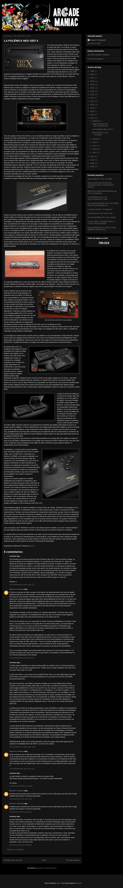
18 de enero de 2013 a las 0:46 (20, 812)
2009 (92, 163)
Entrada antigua (73, 860)
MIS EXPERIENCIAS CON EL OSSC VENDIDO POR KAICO (102, 229)
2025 (92, 74)
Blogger (79, 883)
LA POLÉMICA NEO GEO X (102, 129)
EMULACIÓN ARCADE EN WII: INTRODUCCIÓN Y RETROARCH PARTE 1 (101, 185)
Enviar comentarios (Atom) (46, 868)
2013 (92, 115)
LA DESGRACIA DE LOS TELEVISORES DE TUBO (98, 198)
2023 (92, 81)
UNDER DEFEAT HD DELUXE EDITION (100, 125)
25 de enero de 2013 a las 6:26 (20, 845)
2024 (92, 78)
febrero (95, 149)
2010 (92, 160)
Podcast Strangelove (95, 59)
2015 (92, 108)
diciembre (96, 121)
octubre (95, 139)
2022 (92, 84)
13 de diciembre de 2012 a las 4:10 (21, 658)
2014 (92, 111)
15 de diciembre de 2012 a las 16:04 (22, 747)
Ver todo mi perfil (94, 43)
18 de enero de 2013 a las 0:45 (20, 799)
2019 (92, 95)
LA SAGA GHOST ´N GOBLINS (100, 209)
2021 (92, 88)
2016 (92, 105)
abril (94, 142)
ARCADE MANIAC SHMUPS (99, 55)
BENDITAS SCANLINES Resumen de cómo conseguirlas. (102, 192)
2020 (92, 91)
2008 (92, 167)
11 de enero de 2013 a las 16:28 (20, 786)
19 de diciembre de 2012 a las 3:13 (21, 769)
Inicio (44, 860)
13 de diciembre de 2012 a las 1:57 (21, 585)
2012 (92, 118)
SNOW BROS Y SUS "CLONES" (100, 134)
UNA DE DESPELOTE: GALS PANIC (102, 217)
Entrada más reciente (13, 860)
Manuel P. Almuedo (16, 589)
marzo (95, 146)
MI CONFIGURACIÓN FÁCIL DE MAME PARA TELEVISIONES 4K (103, 204)
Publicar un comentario (15, 849)
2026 (92, 71)
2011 (92, 156)
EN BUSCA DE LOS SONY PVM (100, 213)
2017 (92, 101)
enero (94, 152)
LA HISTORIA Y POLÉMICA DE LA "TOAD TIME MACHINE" (101, 222)
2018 (92, 98)
